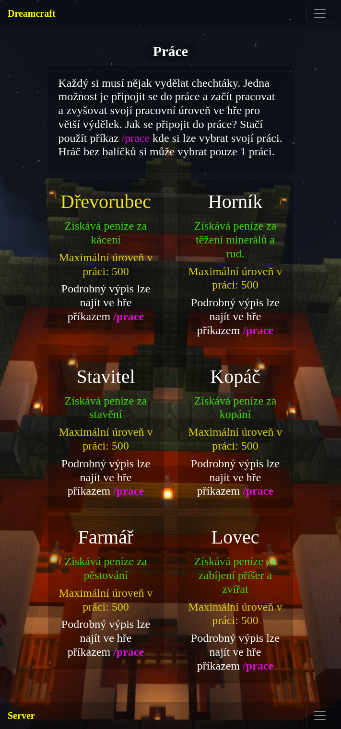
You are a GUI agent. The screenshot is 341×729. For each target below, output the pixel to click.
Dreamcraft (32, 13)
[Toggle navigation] (319, 13)
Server (21, 715)
